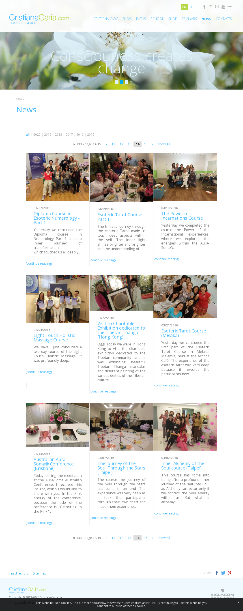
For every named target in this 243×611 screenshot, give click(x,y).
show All (164, 144)
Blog (127, 18)
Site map (39, 573)
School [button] (157, 18)
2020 (37, 134)
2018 (58, 134)
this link (150, 603)
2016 (80, 134)
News (206, 19)
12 (121, 144)
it (190, 7)
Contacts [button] (224, 18)
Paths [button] (141, 18)
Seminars (189, 18)
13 (129, 144)
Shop (172, 18)
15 (145, 144)
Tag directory (18, 573)
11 (113, 144)
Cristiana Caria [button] (106, 18)
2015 (90, 134)
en (184, 7)
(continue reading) (39, 263)
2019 (47, 134)
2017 (69, 134)
